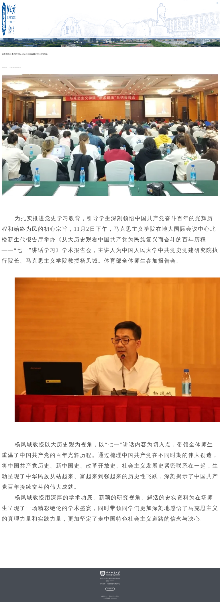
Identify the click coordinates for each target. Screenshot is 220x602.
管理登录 (110, 588)
